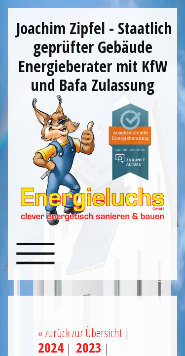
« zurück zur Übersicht (80, 333)
